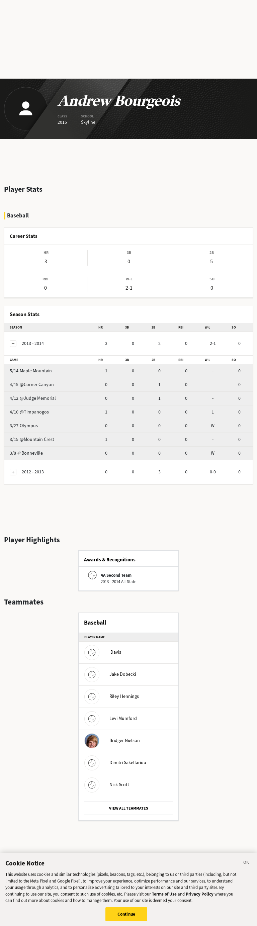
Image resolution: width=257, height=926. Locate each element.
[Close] (246, 866)
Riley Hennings (111, 696)
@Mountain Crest (32, 439)
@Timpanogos (29, 412)
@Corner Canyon (32, 384)
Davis (102, 652)
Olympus (24, 426)
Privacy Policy (199, 897)
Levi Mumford (110, 718)
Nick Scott (106, 784)
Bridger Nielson (112, 740)
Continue (126, 917)
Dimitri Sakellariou (115, 762)
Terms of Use (164, 897)
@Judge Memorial (33, 398)
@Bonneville (26, 453)
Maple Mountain (31, 371)
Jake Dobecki (110, 674)
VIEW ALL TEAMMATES (128, 808)
